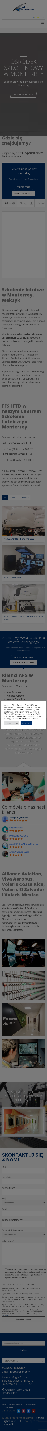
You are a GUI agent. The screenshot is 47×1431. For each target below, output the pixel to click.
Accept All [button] (26, 723)
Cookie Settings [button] (12, 723)
